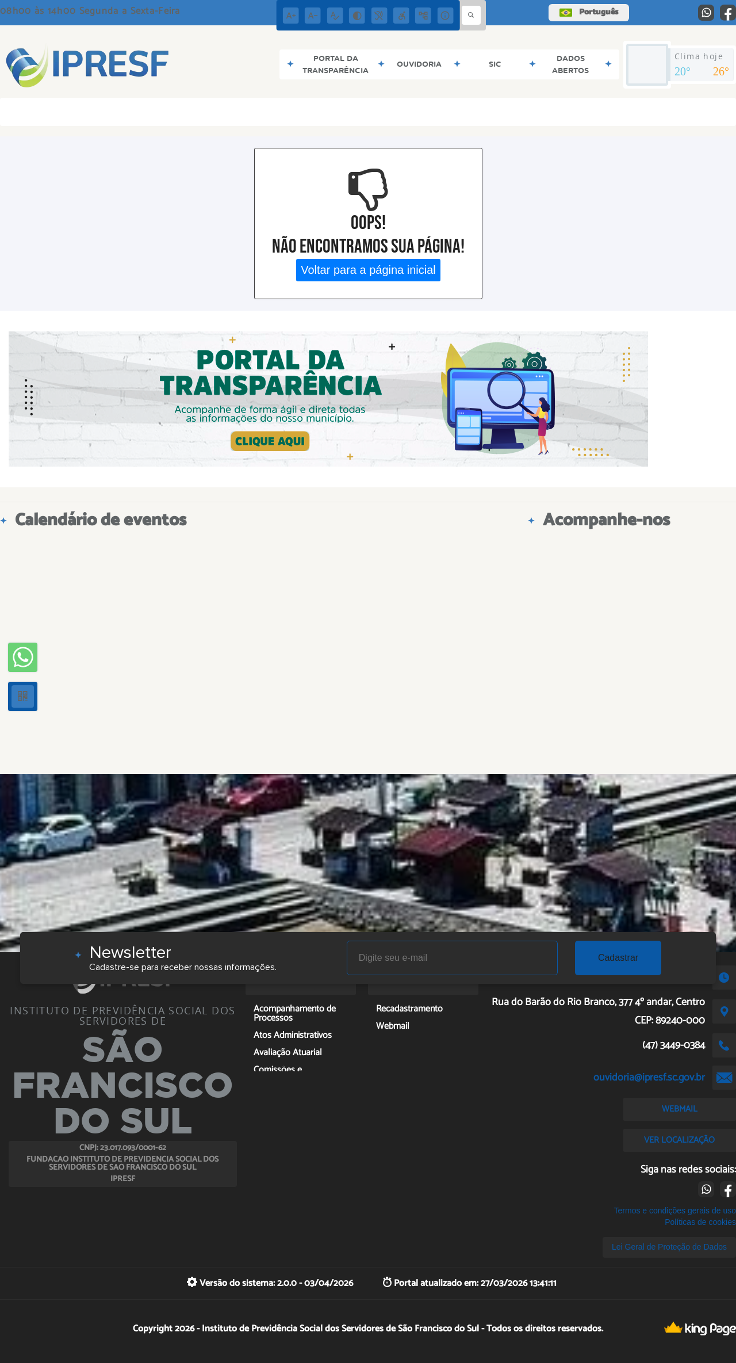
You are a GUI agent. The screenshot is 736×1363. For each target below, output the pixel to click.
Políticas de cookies (700, 1222)
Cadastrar (618, 958)
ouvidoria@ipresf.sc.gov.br (649, 1077)
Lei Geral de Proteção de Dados (669, 1246)
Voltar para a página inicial (368, 270)
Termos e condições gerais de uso (675, 1210)
